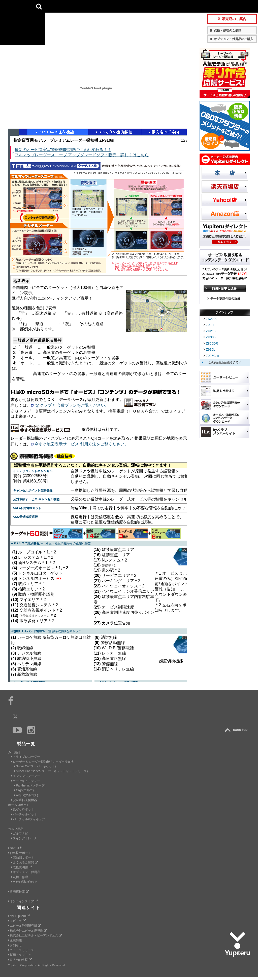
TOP (237, 730)
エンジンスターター (25, 776)
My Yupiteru (19, 916)
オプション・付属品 (25, 872)
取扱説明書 (21, 867)
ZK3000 (211, 337)
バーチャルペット (24, 814)
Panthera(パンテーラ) (29, 785)
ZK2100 (211, 331)
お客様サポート (173, 6)
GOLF (82, 6)
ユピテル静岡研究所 (24, 925)
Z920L (210, 325)
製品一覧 (148, 6)
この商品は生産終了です (224, 362)
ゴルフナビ (19, 833)
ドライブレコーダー (25, 757)
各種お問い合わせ (24, 882)
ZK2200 (211, 319)
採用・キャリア (19, 955)
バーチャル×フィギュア (28, 819)
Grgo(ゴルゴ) (24, 790)
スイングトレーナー (25, 838)
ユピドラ (17, 921)
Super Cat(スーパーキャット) (35, 766)
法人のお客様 (20, 960)
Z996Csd (212, 356)
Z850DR (212, 343)
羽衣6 (14, 848)
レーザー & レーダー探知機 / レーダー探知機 (42, 762)
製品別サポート (22, 857)
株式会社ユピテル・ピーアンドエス (35, 935)
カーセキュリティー (25, 781)
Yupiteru (22, 22)
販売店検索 (18, 891)
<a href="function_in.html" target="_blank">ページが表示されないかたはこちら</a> (97, 405)
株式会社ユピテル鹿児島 (27, 930)
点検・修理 (19, 877)
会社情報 (130, 6)
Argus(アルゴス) (26, 795)
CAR (57, 6)
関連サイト (28, 907)
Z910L (210, 349)
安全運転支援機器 (24, 800)
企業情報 (15, 940)
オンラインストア (23, 901)
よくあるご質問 (24, 862)
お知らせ (15, 945)
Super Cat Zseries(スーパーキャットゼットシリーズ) (51, 771)
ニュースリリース (21, 950)
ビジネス (106, 6)
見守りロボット (22, 809)
